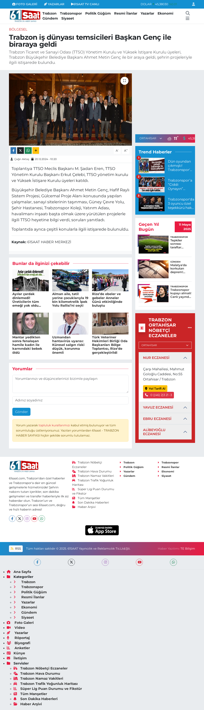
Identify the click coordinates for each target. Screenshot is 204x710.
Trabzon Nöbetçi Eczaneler (41, 668)
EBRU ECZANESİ (157, 419)
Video (16, 628)
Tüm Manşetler (86, 498)
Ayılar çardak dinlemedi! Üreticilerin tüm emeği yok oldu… (26, 299)
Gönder (21, 412)
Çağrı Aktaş (21, 159)
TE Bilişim (187, 548)
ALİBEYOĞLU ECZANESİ (154, 432)
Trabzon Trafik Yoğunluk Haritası (46, 684)
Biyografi (18, 643)
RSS (16, 548)
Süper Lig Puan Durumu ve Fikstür (48, 689)
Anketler (18, 648)
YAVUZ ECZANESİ (158, 407)
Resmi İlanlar (125, 13)
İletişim (17, 658)
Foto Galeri (20, 623)
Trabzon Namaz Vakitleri (93, 476)
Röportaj (18, 638)
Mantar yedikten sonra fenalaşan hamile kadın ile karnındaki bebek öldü (27, 345)
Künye (16, 653)
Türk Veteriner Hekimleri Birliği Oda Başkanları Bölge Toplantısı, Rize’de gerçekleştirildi (110, 345)
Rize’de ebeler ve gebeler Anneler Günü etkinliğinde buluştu (107, 299)
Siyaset (67, 18)
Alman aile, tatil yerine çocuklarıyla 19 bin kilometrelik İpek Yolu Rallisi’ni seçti (70, 299)
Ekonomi (165, 13)
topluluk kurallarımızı (55, 425)
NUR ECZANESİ (156, 358)
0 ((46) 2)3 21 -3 (158, 395)
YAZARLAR (54, 4)
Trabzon (49, 13)
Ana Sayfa (19, 572)
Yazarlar (147, 13)
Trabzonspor (71, 13)
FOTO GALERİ (24, 4)
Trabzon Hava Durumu (92, 471)
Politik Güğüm (98, 13)
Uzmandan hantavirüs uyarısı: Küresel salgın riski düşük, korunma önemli (68, 345)
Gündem (50, 18)
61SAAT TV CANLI (85, 4)
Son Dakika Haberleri (90, 502)
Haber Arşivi (84, 507)
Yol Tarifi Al (155, 388)
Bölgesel (18, 29)
